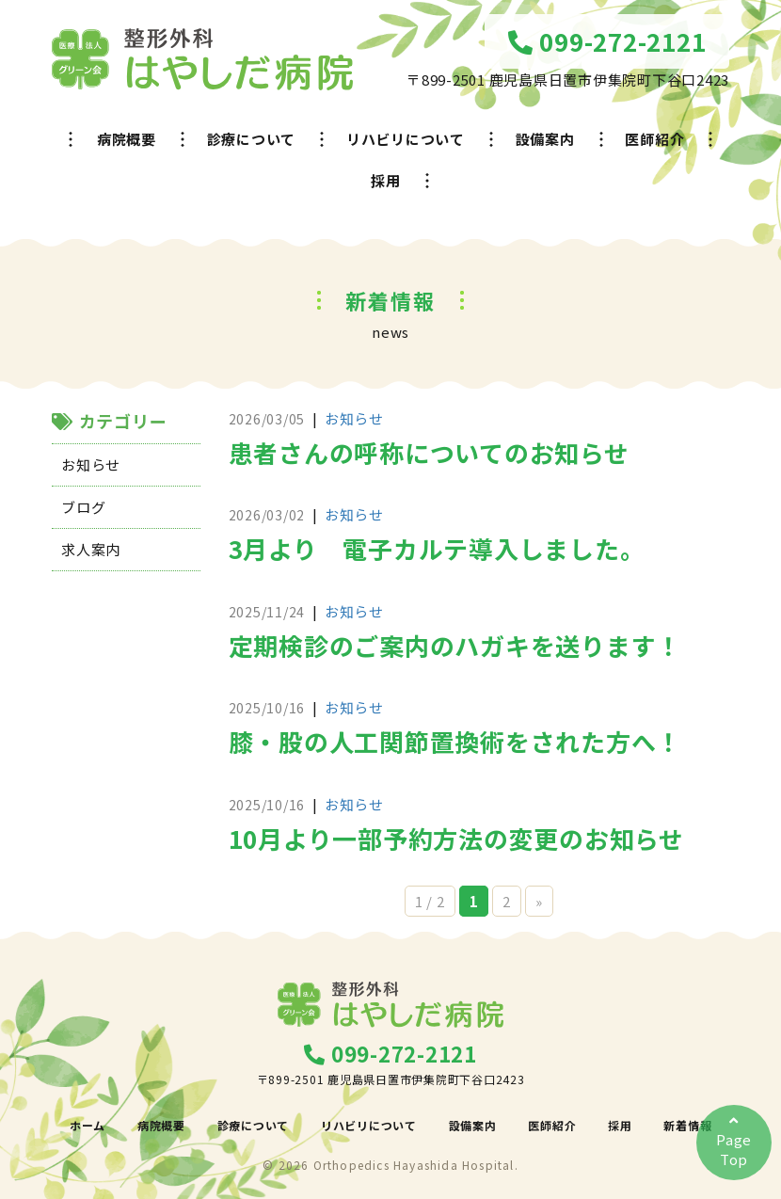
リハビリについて (405, 139)
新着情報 (687, 1125)
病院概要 (126, 139)
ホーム (87, 1125)
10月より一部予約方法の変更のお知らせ (456, 838)
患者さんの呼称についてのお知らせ (429, 452)
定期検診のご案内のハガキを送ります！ (455, 645)
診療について (251, 139)
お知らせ (90, 464)
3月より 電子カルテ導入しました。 (437, 548)
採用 (386, 180)
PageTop (734, 1141)
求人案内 (90, 549)
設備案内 (545, 139)
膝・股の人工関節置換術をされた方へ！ (455, 741)
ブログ (83, 507)
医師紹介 (654, 139)
